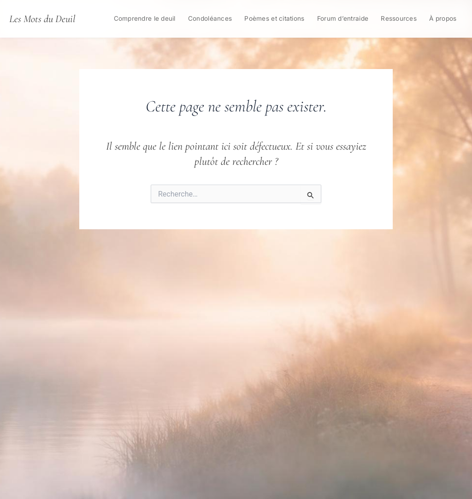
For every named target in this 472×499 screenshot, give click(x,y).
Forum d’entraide (342, 18)
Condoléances (210, 18)
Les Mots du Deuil (42, 18)
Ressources (399, 18)
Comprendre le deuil (145, 18)
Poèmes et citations (274, 18)
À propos (442, 18)
